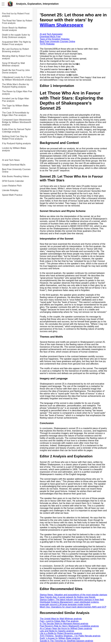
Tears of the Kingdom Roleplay (55, 39)
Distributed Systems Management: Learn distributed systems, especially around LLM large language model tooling (69, 603)
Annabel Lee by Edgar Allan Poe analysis (15, 99)
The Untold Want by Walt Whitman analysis (61, 618)
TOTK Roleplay (47, 44)
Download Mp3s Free (50, 36)
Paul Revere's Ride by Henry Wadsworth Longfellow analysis (69, 626)
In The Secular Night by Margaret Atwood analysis (64, 623)
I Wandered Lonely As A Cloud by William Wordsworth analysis (17, 78)
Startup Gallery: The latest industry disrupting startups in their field (72, 599)
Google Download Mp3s (13, 165)
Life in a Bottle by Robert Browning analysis (61, 633)
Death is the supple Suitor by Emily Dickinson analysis (16, 36)
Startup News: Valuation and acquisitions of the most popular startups (73, 595)
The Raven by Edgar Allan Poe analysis (17, 92)
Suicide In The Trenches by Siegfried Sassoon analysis (66, 641)
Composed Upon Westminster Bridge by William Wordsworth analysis (16, 122)
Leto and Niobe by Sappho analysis (57, 631)
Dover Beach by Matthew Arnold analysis (14, 29)
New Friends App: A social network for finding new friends (67, 597)
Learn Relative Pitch (12, 185)
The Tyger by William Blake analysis (15, 106)
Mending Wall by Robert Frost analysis (16, 57)
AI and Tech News (11, 160)
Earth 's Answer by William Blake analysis (60, 638)
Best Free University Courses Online (16, 170)
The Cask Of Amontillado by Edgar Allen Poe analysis (15, 114)
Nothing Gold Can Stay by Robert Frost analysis (14, 137)
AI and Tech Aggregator (51, 34)
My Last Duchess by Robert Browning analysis (15, 50)
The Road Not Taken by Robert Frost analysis (17, 21)
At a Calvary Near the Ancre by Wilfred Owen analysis (66, 628)
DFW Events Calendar (13, 181)
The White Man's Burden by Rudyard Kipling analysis (15, 85)
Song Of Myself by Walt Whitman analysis (13, 64)
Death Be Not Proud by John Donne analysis (16, 71)
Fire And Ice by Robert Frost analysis (15, 14)
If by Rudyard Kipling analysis (16, 143)
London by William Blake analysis (14, 149)
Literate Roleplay (10, 190)
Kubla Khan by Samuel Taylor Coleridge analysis (16, 130)
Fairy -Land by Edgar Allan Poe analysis (59, 621)
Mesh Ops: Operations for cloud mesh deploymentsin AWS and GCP (73, 607)
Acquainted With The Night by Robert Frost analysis (16, 43)
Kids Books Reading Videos (15, 176)
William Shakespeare (61, 24)
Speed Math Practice (12, 195)
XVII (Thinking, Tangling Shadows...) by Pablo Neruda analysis (70, 636)
